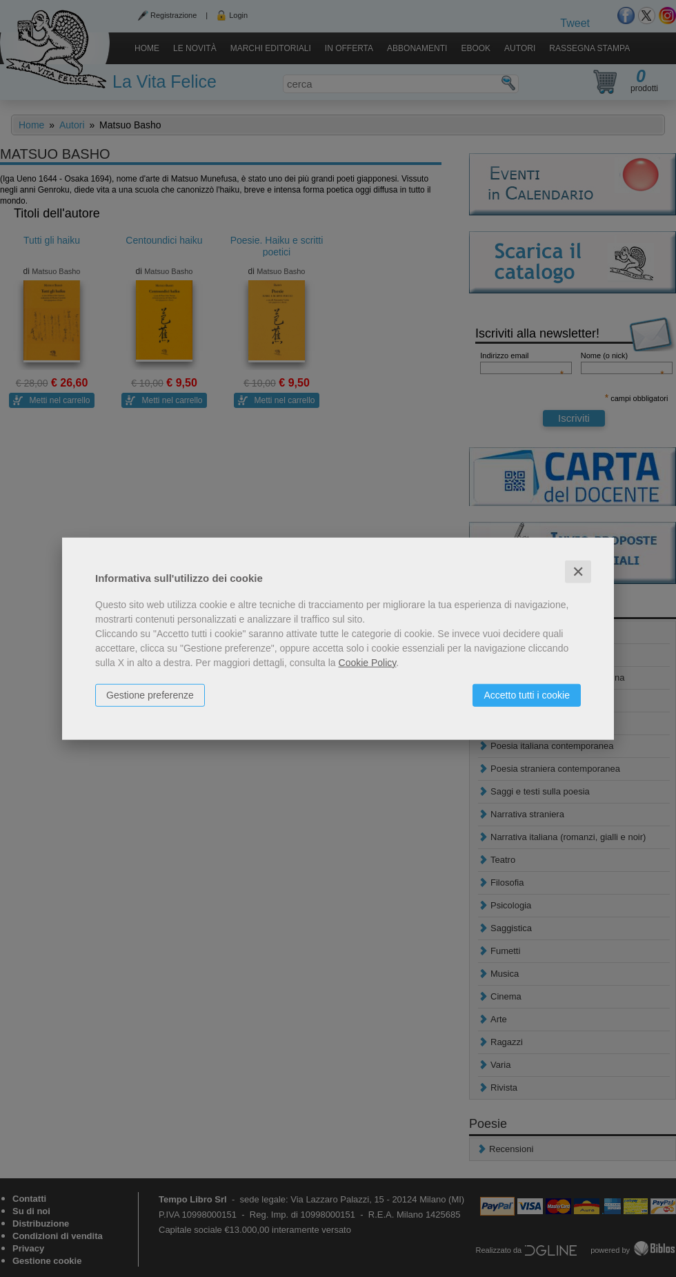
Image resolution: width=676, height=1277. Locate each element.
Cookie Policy (368, 661)
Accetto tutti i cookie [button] (527, 694)
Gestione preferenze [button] (150, 694)
